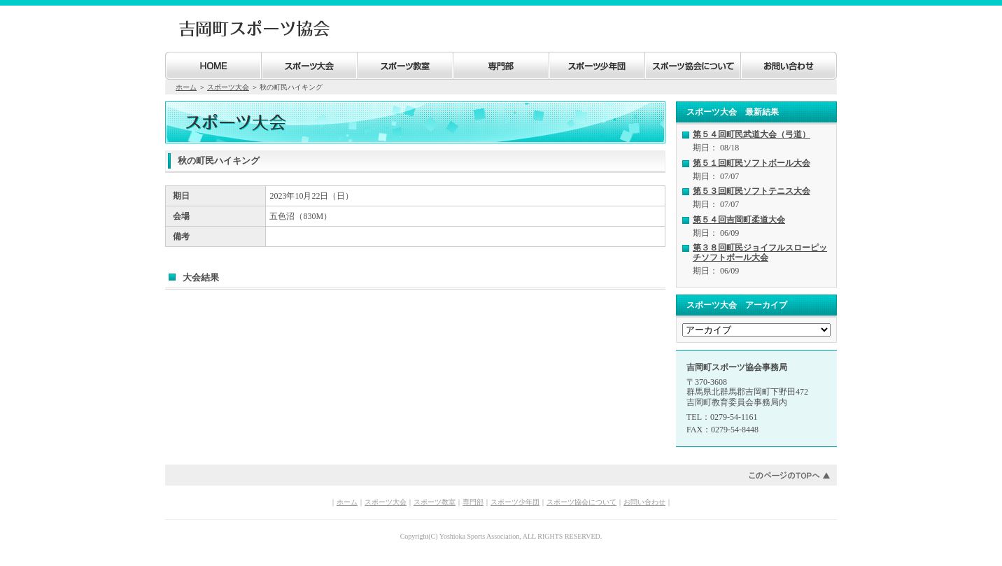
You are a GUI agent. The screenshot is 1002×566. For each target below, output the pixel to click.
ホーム (186, 87)
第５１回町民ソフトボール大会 (751, 163)
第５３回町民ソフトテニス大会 (751, 191)
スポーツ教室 (435, 502)
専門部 (473, 502)
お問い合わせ (644, 502)
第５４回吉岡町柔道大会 (739, 220)
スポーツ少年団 (515, 502)
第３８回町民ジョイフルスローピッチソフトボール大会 (760, 252)
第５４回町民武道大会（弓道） (751, 134)
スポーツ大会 (228, 87)
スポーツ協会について (581, 502)
